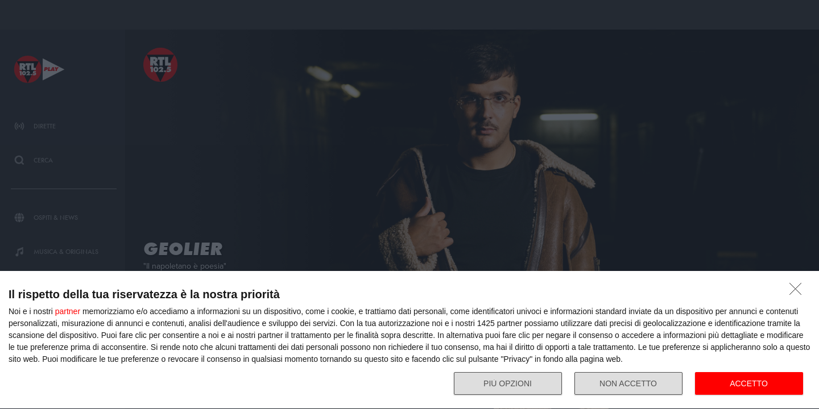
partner (67, 311)
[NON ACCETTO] (798, 292)
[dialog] (409, 340)
